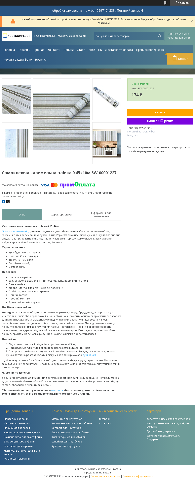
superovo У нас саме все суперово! (169, 419)
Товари (23, 50)
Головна (9, 50)
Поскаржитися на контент (105, 476)
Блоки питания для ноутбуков (70, 432)
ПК (100, 50)
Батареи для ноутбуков (66, 428)
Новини (68, 50)
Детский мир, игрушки (161, 431)
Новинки (41, 59)
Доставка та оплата (119, 50)
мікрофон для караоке (18, 446)
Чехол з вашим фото (18, 59)
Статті (81, 50)
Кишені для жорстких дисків (22, 432)
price (92, 50)
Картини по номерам (17, 423)
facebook (104, 419)
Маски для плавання (17, 458)
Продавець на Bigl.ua (97, 472)
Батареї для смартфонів (19, 441)
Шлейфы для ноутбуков (67, 441)
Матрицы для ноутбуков (67, 419)
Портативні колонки (16, 419)
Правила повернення (150, 50)
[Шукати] (160, 36)
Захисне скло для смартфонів (23, 437)
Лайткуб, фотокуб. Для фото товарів (22, 452)
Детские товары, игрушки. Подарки (163, 437)
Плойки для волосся (17, 428)
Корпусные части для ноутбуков (72, 423)
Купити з (160, 121)
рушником (89, 355)
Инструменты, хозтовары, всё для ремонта (168, 424)
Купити (160, 112)
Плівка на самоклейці (15, 231)
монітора (57, 390)
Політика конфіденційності (138, 476)
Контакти (53, 50)
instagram (105, 423)
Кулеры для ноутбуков (66, 446)
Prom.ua (117, 469)
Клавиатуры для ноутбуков (69, 437)
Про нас (38, 50)
